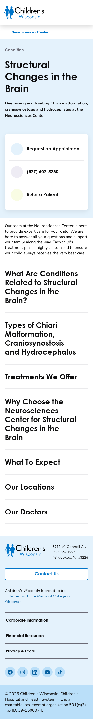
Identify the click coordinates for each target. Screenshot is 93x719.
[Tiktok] (60, 672)
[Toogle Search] (70, 13)
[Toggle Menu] (83, 13)
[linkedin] (35, 672)
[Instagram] (22, 672)
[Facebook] (10, 672)
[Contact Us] (46, 574)
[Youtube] (47, 672)
